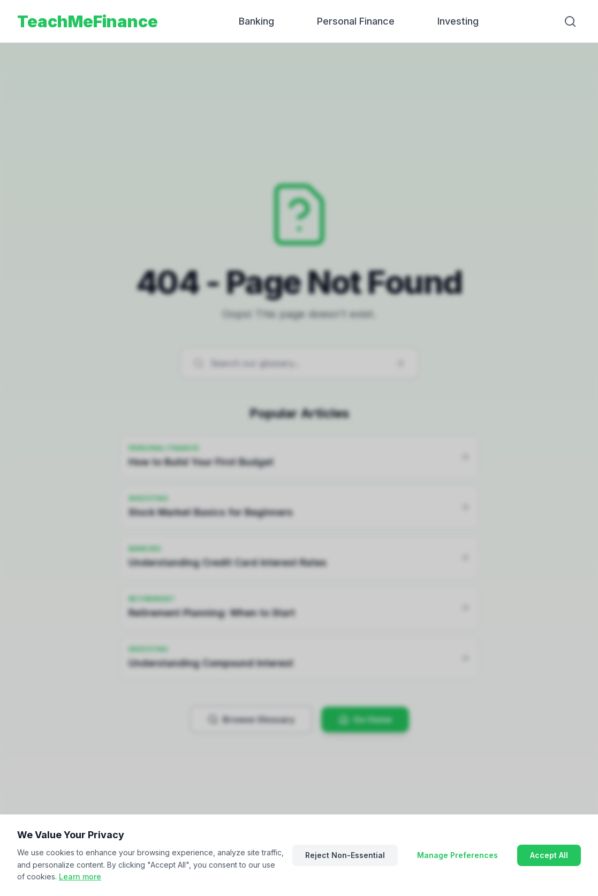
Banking (256, 21)
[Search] (570, 21)
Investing (458, 21)
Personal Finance (356, 21)
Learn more (80, 876)
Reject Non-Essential (345, 855)
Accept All (549, 855)
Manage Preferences (457, 855)
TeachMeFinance (87, 21)
